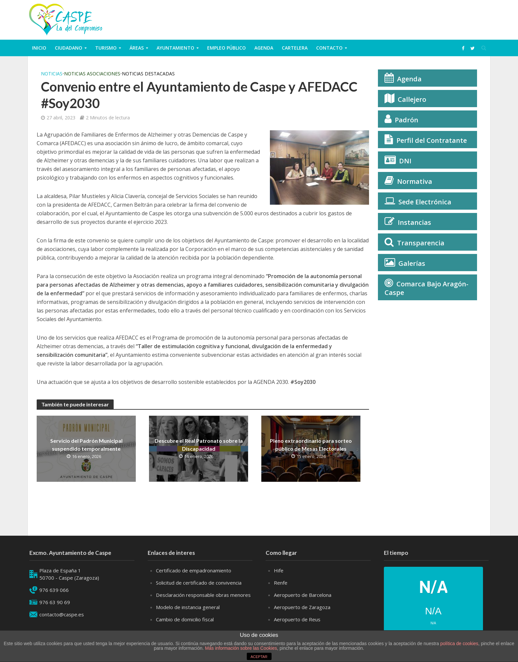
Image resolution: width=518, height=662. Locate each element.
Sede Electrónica (424, 201)
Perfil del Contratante (431, 140)
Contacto (329, 48)
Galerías (411, 263)
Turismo (106, 48)
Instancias (414, 222)
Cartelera (295, 48)
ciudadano (68, 48)
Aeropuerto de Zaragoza (302, 616)
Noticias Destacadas (148, 73)
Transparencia (420, 242)
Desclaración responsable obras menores (203, 604)
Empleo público (226, 48)
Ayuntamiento (175, 48)
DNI (405, 160)
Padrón (406, 119)
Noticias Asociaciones (92, 73)
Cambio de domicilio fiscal (185, 629)
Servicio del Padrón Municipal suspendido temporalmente (86, 444)
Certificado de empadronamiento (193, 579)
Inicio (39, 48)
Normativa (414, 181)
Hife (278, 579)
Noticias (51, 73)
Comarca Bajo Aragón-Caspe (426, 288)
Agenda (263, 48)
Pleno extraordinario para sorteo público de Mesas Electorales (311, 444)
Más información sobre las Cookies (240, 648)
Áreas (137, 48)
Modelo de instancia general (188, 616)
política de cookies (459, 643)
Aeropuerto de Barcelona (302, 604)
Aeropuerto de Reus (297, 629)
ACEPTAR (258, 657)
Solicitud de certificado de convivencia (198, 592)
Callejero (412, 99)
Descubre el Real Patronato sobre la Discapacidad (199, 444)
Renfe (280, 592)
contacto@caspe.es (61, 624)
